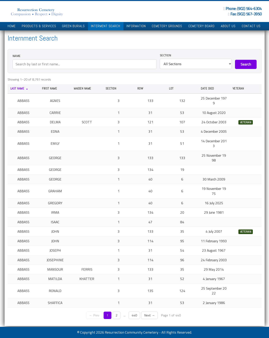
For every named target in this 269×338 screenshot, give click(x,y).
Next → (149, 315)
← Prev (94, 315)
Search (246, 64)
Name (17, 56)
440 (134, 315)
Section (165, 55)
